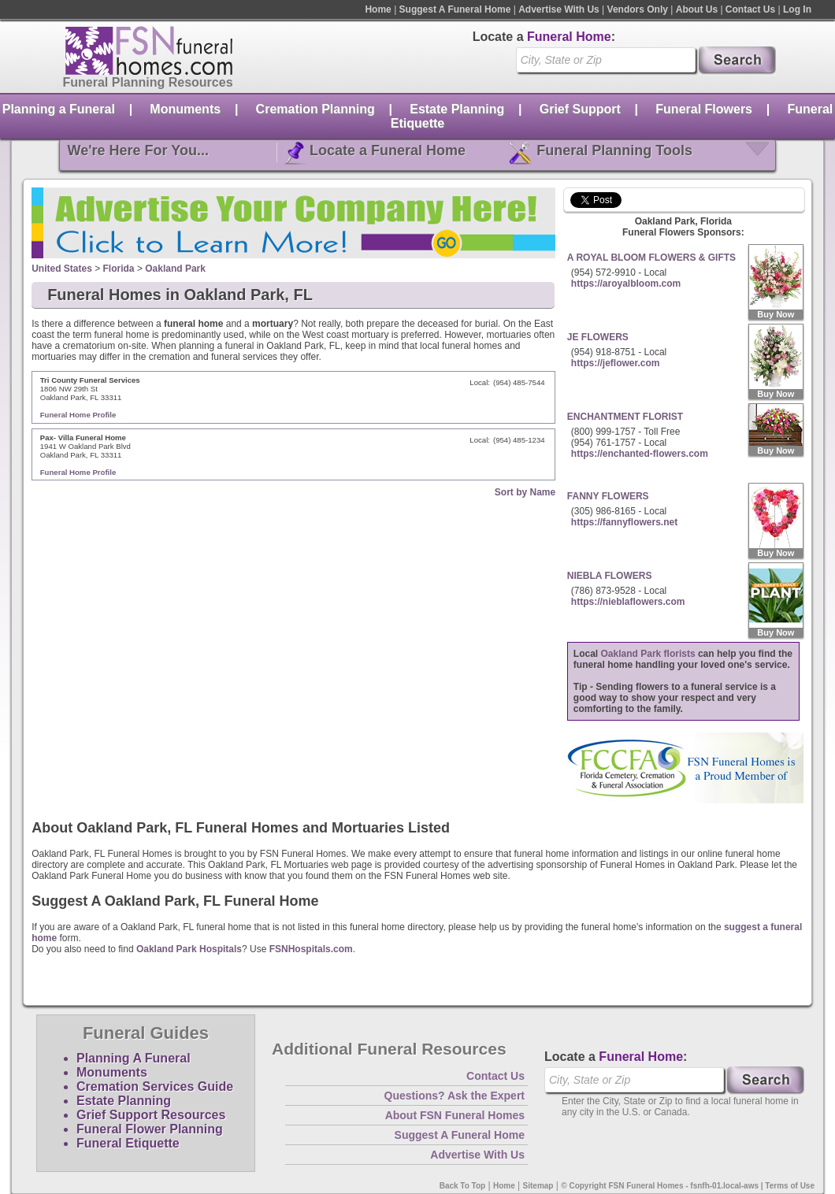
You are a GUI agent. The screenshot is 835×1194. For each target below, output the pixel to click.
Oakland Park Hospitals (189, 949)
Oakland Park (175, 268)
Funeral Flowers (703, 109)
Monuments (185, 109)
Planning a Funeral (58, 109)
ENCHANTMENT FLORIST (625, 416)
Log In (797, 9)
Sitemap (538, 1185)
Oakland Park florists (648, 653)
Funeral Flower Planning (149, 1129)
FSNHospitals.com (311, 949)
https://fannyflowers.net (624, 522)
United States (62, 268)
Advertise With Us (558, 9)
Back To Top (463, 1185)
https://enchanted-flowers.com (639, 453)
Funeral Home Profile (78, 414)
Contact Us (750, 9)
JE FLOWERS (598, 337)
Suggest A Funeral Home (455, 9)
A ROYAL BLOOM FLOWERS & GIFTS (651, 257)
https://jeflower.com (615, 363)
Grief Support (580, 109)
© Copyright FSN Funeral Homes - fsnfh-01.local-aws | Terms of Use (688, 1185)
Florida (119, 268)
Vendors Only (637, 9)
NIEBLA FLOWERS (609, 575)
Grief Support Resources (150, 1115)
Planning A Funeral (133, 1058)
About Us (697, 9)
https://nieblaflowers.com (628, 601)
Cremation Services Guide (154, 1086)
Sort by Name (525, 492)
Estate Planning (457, 109)
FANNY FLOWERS (608, 496)
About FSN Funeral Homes (455, 1115)
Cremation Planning (315, 109)
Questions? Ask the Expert (454, 1095)
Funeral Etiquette (128, 1143)
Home (378, 9)
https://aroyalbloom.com (626, 283)
